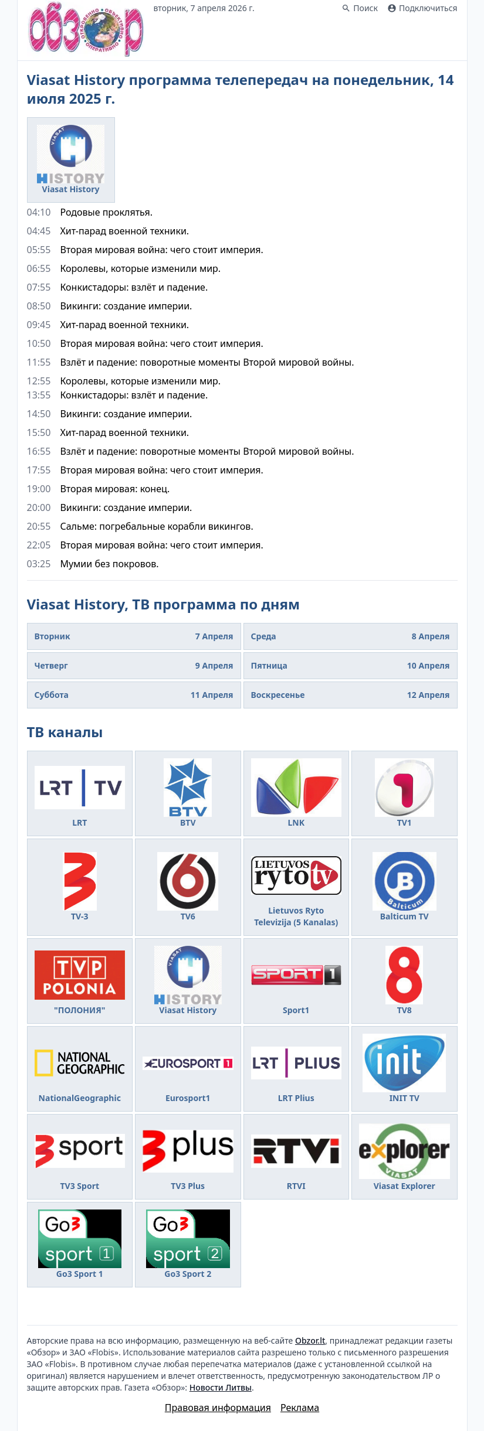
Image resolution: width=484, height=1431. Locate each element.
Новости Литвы (220, 1387)
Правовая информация (218, 1407)
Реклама (299, 1407)
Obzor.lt (310, 1340)
